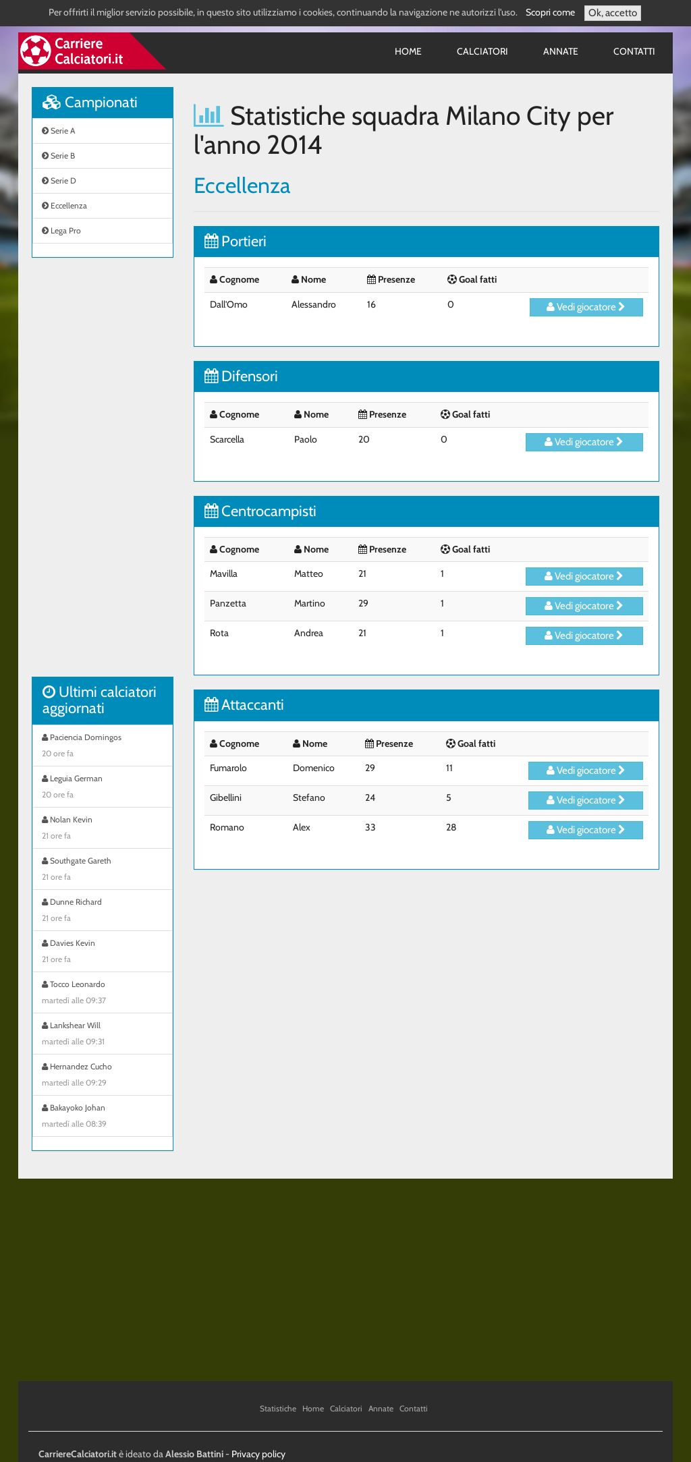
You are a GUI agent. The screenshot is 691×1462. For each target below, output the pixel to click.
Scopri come (550, 12)
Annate (560, 51)
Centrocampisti (260, 511)
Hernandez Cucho (102, 1076)
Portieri (235, 241)
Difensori (241, 376)
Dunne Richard (102, 911)
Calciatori (482, 51)
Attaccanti (244, 705)
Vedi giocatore (586, 307)
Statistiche (278, 1408)
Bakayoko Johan (102, 1117)
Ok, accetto (612, 13)
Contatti (634, 51)
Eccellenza (64, 205)
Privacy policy (258, 1454)
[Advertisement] (102, 474)
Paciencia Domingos (102, 747)
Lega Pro (61, 230)
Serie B (58, 155)
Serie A (58, 130)
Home (408, 51)
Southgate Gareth (102, 870)
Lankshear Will (102, 1035)
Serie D (59, 180)
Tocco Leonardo (102, 994)
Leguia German (102, 788)
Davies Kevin (102, 952)
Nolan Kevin (102, 829)
